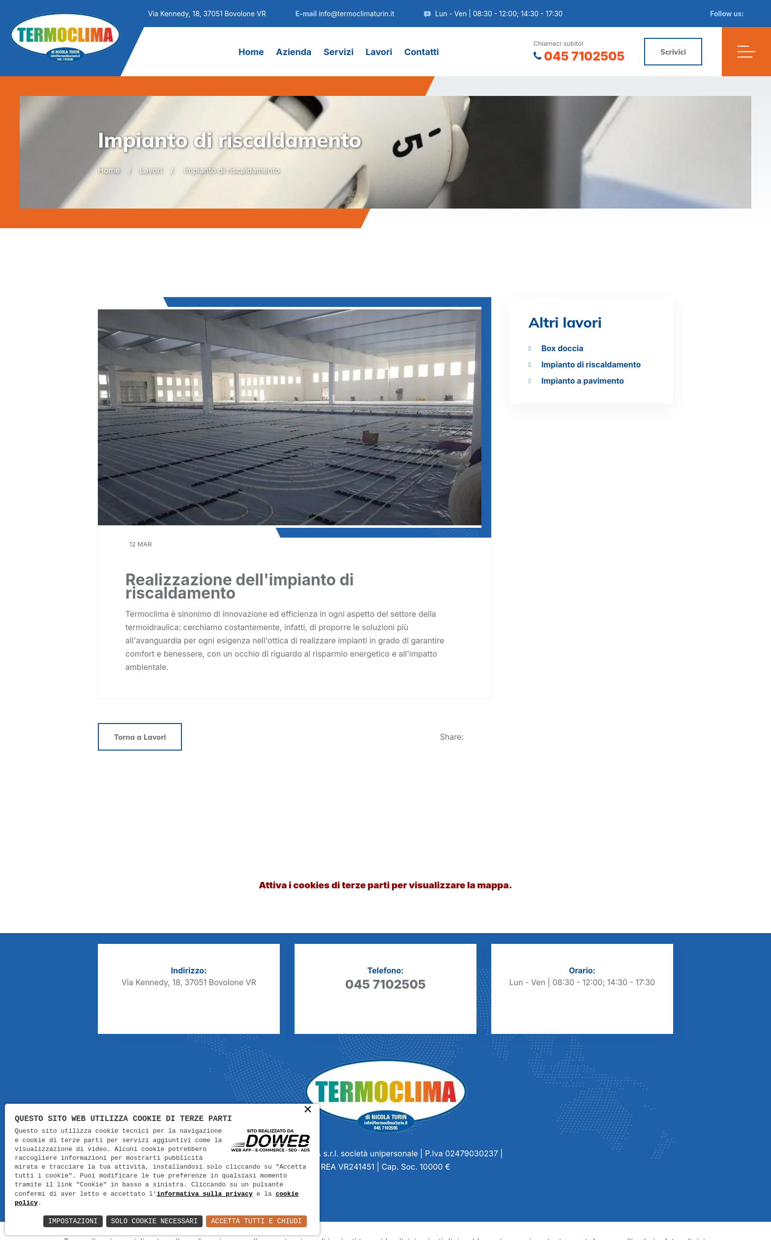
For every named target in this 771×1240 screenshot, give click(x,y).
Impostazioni (73, 1221)
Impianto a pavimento (582, 381)
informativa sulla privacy (205, 1194)
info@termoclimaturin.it (356, 13)
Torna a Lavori (140, 737)
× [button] (307, 1110)
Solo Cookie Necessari (154, 1221)
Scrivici (673, 52)
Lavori (379, 52)
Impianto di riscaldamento (591, 364)
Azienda (293, 52)
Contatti (421, 52)
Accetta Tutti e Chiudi (256, 1221)
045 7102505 (579, 56)
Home (251, 52)
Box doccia (562, 348)
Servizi (339, 52)
